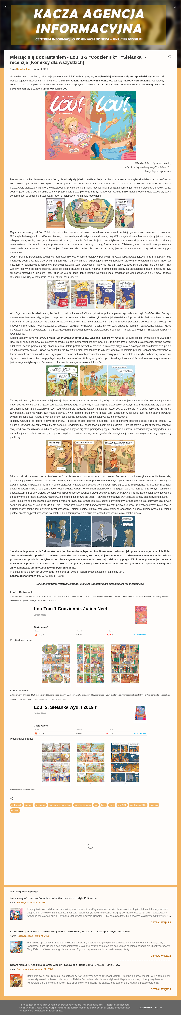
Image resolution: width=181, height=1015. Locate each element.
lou (96, 805)
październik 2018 (138, 805)
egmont (28, 805)
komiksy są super (83, 805)
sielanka (15, 810)
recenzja (154, 805)
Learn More (145, 1007)
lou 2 (111, 805)
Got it (158, 1007)
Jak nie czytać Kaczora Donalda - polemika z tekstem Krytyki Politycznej (53, 898)
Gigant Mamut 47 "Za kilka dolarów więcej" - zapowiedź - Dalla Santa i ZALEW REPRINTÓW (65, 965)
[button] (169, 57)
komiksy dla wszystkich (60, 805)
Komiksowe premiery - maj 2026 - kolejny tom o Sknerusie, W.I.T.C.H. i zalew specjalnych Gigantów (70, 931)
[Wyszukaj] (175, 7)
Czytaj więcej (161, 922)
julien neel (40, 805)
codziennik (16, 805)
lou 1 (103, 805)
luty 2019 (122, 805)
